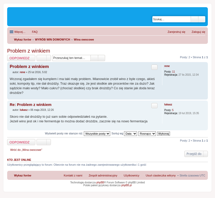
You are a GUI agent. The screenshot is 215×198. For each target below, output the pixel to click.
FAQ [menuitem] (35, 31)
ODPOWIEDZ (19, 58)
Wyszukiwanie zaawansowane (201, 19)
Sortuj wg (124, 133)
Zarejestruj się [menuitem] (176, 31)
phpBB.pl (126, 185)
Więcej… (20, 31)
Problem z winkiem (28, 51)
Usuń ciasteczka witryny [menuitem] (161, 175)
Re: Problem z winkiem (30, 104)
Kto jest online (19, 159)
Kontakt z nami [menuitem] (73, 175)
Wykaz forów (22, 175)
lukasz (168, 104)
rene (167, 66)
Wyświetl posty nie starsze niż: (77, 133)
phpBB (100, 182)
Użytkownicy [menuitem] (131, 175)
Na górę (203, 96)
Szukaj (194, 19)
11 (173, 71)
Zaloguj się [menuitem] (198, 31)
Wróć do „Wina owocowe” (26, 149)
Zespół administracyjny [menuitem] (103, 175)
